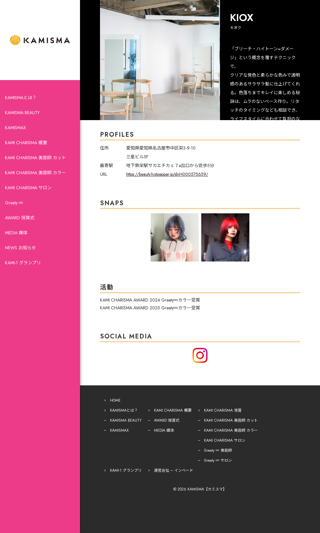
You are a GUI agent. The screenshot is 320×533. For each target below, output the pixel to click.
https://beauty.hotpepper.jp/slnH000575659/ (167, 174)
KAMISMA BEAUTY (22, 112)
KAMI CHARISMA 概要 (26, 143)
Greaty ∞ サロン (218, 460)
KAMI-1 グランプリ (23, 263)
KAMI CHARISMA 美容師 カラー (35, 173)
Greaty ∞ (14, 203)
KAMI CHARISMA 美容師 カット (35, 158)
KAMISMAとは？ (21, 97)
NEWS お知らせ (20, 248)
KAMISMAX (15, 127)
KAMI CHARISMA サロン (28, 188)
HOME (115, 400)
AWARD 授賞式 (19, 218)
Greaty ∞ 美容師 (218, 450)
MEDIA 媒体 (16, 233)
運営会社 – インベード (173, 470)
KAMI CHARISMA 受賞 (223, 410)
